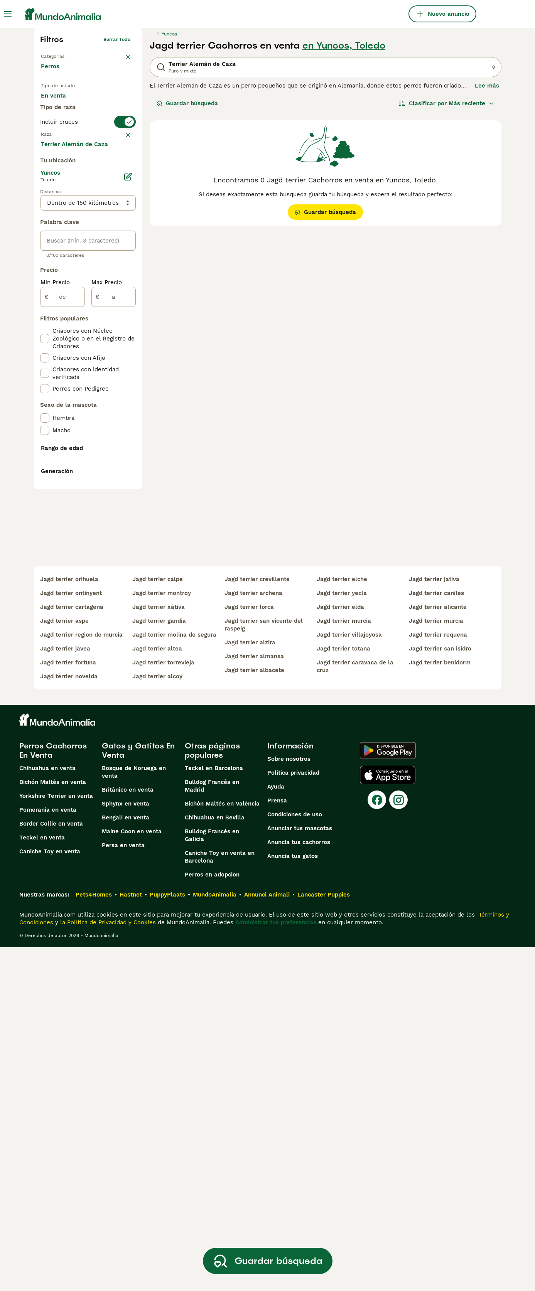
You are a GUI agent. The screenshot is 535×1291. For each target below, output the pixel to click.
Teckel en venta (42, 1181)
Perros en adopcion (212, 1218)
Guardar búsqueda (187, 103)
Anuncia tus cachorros (298, 1186)
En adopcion (106, 103)
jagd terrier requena (438, 978)
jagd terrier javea (65, 992)
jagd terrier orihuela (69, 923)
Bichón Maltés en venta (52, 1125)
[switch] (88, 151)
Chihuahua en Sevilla (215, 1161)
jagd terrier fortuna (68, 1006)
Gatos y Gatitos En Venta (138, 1094)
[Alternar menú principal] (7, 14)
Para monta (63, 121)
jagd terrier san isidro (440, 992)
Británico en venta (128, 1133)
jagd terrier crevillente (257, 923)
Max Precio (106, 465)
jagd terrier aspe (64, 964)
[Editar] (128, 360)
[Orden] (446, 103)
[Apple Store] (388, 1119)
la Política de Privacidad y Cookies (107, 1266)
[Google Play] (388, 1094)
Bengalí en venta (125, 1161)
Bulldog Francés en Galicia (212, 1179)
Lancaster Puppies (323, 1238)
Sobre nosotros (289, 1102)
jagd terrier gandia (159, 964)
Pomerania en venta (47, 1153)
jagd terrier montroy (161, 937)
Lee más (487, 85)
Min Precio (55, 465)
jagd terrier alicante (438, 950)
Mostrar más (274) (73, 327)
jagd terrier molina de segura (174, 978)
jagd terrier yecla (342, 937)
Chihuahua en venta (47, 1112)
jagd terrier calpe (157, 923)
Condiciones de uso (294, 1158)
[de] (63, 480)
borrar (123, 166)
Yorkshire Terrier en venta (56, 1139)
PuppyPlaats (167, 1238)
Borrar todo (116, 39)
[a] (113, 480)
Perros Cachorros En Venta (53, 1094)
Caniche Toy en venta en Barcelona (220, 1200)
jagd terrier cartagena (71, 950)
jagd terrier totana (343, 992)
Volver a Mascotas (62, 54)
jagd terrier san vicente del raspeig (263, 968)
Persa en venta (123, 1189)
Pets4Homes (94, 1238)
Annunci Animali (267, 1238)
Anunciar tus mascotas (299, 1172)
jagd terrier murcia (344, 964)
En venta (59, 103)
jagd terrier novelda (69, 1020)
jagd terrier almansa (254, 1000)
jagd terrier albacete (254, 1014)
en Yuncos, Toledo (343, 45)
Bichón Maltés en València (222, 1147)
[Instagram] (398, 1143)
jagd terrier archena (253, 937)
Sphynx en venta (125, 1147)
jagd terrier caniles (436, 937)
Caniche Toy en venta (49, 1195)
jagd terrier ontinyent (71, 937)
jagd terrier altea (157, 992)
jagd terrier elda (340, 950)
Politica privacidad (293, 1116)
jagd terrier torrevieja (163, 1006)
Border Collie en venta (51, 1167)
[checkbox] (44, 204)
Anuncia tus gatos (292, 1200)
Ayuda (275, 1130)
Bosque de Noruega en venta (134, 1116)
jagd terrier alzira (249, 986)
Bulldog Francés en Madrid (212, 1129)
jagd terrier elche (342, 923)
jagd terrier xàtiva (158, 950)
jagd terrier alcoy (157, 1020)
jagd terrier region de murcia (81, 978)
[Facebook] (377, 1143)
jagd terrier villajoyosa (349, 978)
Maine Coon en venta (132, 1175)
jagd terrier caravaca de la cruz (355, 1010)
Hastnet (131, 1238)
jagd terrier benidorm (440, 1006)
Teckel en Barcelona (214, 1112)
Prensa (277, 1144)
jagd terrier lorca (249, 950)
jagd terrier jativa (434, 923)
